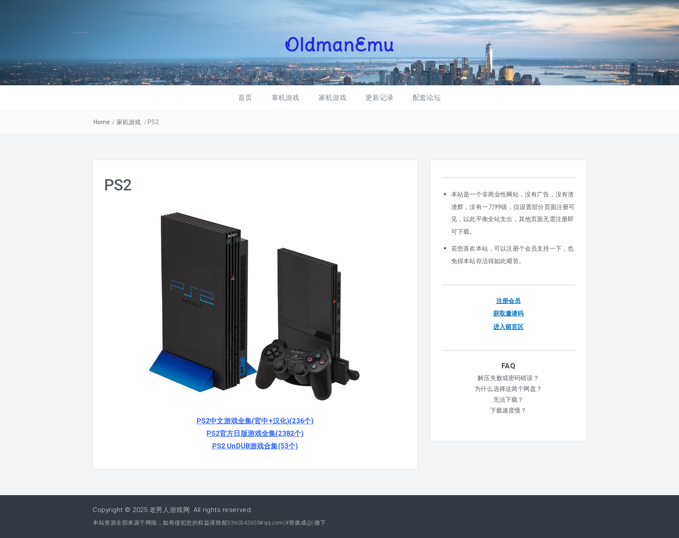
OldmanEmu (339, 44)
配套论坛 (427, 97)
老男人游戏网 (169, 510)
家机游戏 (333, 97)
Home (102, 122)
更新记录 (379, 97)
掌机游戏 (286, 97)
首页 (245, 97)
